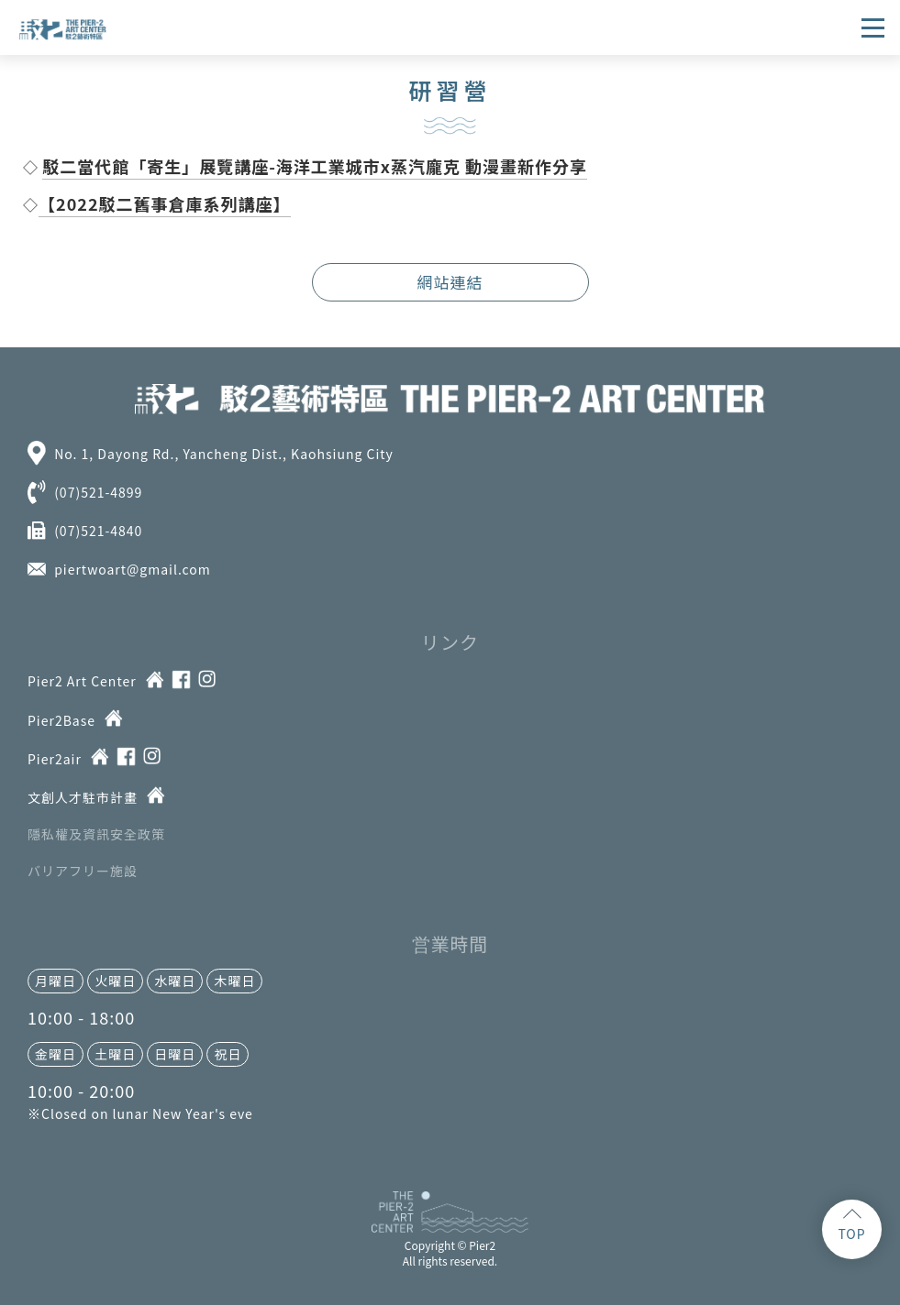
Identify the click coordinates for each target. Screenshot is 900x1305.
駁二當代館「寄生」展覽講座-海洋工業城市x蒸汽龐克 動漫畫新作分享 (314, 166)
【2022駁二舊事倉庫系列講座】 (164, 203)
